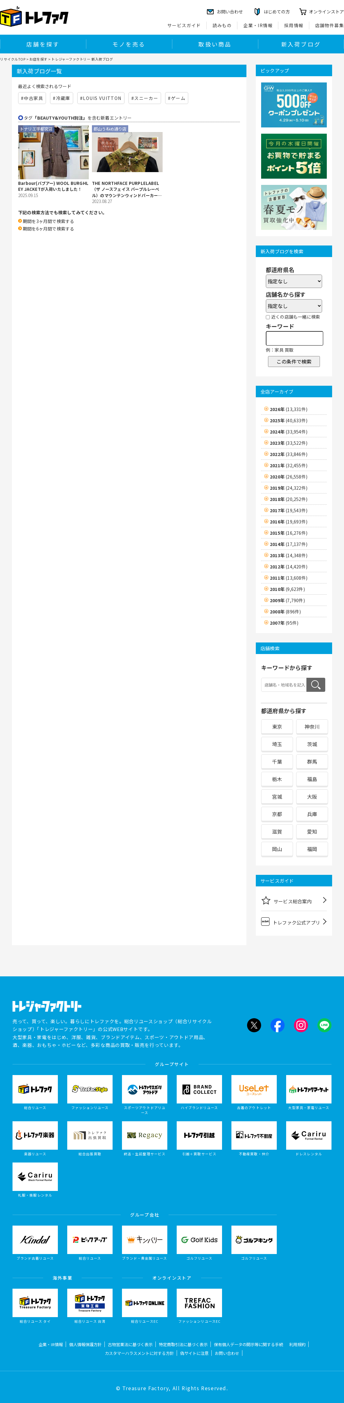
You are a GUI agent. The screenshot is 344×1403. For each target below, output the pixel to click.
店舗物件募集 (329, 25)
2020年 (288, 476)
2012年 (288, 566)
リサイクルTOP (12, 59)
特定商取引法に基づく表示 (183, 1344)
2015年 (288, 533)
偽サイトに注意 (194, 1353)
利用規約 (297, 1344)
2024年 (288, 432)
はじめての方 (277, 11)
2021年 (288, 465)
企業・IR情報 (258, 25)
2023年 (288, 443)
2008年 (285, 611)
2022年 (288, 454)
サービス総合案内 (286, 900)
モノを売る (128, 44)
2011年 (288, 578)
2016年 (288, 521)
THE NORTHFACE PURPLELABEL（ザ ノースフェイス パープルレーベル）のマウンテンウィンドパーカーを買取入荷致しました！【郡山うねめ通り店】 (127, 189)
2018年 (288, 499)
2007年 (284, 623)
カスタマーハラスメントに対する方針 (139, 1353)
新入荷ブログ (301, 44)
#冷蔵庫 (61, 98)
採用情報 (294, 25)
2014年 (288, 544)
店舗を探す (42, 44)
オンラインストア (326, 11)
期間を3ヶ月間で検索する (48, 221)
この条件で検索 (293, 361)
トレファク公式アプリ (290, 921)
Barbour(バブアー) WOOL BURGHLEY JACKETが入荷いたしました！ (53, 186)
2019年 (288, 488)
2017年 (288, 510)
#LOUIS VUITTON (101, 98)
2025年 (288, 420)
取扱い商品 (214, 44)
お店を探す (38, 59)
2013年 (288, 555)
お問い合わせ (227, 1353)
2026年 (288, 409)
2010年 (287, 589)
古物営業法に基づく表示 (130, 1344)
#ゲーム (176, 98)
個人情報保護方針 (85, 1344)
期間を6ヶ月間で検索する (48, 229)
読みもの (222, 25)
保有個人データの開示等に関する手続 (248, 1344)
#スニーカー (144, 98)
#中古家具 (32, 98)
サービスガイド (184, 25)
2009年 (287, 600)
